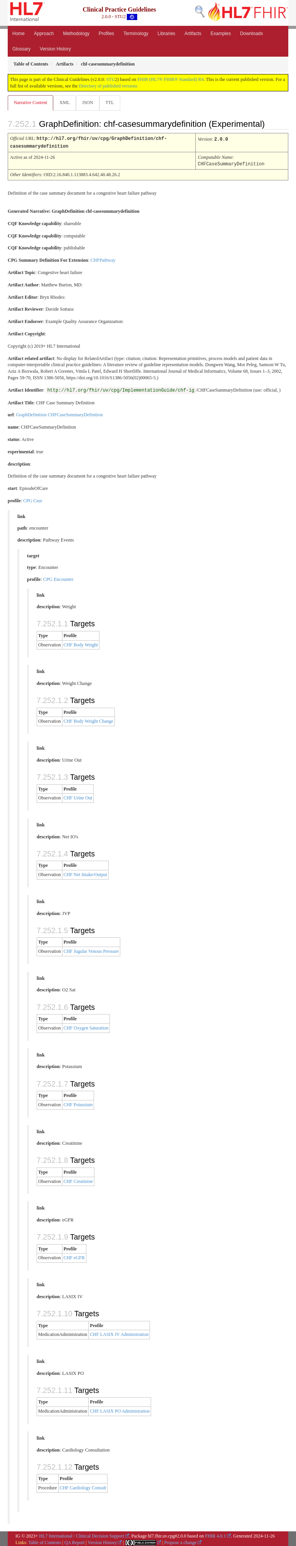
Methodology (76, 33)
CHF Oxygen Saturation (86, 1027)
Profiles (106, 33)
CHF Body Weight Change (88, 720)
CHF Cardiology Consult (83, 1486)
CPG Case (32, 499)
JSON (87, 102)
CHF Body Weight (81, 643)
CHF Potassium (78, 1103)
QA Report (74, 1541)
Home (18, 33)
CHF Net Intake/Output (85, 873)
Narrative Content (30, 102)
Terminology (135, 33)
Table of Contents (44, 1541)
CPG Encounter (58, 578)
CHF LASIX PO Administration (120, 1410)
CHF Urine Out (78, 796)
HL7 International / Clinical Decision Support (81, 1535)
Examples (220, 33)
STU (110, 79)
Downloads (251, 33)
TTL (110, 102)
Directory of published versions (108, 86)
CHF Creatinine (78, 1180)
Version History (55, 49)
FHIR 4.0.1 (215, 1535)
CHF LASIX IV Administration (119, 1333)
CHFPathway (103, 259)
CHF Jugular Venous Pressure (91, 950)
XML (64, 102)
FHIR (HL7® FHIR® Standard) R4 (171, 79)
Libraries (166, 33)
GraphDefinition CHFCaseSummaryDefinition (59, 413)
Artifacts (193, 33)
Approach (44, 33)
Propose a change (180, 1541)
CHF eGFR (74, 1256)
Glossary (21, 49)
